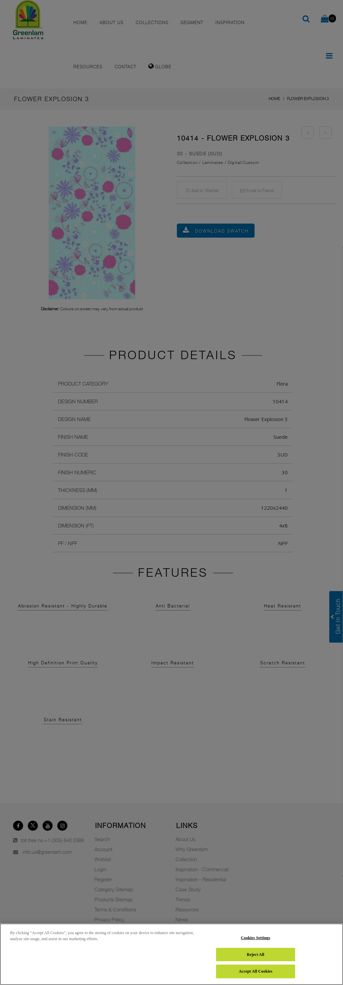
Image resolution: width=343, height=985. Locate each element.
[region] (171, 954)
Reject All (255, 954)
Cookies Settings (255, 937)
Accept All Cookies (255, 971)
